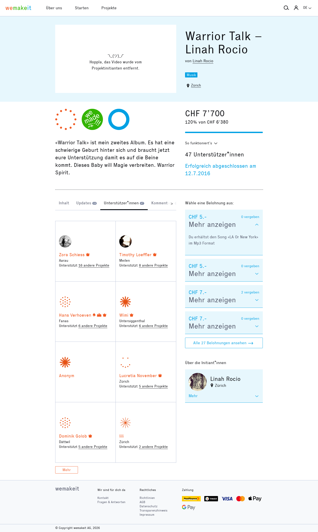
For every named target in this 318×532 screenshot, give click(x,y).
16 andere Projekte (93, 265)
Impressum (147, 515)
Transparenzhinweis (153, 510)
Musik (191, 75)
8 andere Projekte (153, 265)
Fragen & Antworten (111, 502)
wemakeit (67, 488)
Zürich (196, 85)
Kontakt (103, 498)
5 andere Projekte (153, 386)
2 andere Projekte (153, 447)
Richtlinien (147, 498)
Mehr (66, 470)
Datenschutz (148, 506)
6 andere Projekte (92, 326)
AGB (142, 502)
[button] (286, 8)
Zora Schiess (72, 254)
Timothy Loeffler (135, 254)
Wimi (123, 315)
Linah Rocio (203, 60)
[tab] (64, 203)
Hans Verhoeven (75, 315)
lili (121, 436)
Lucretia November (138, 375)
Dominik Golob (73, 436)
